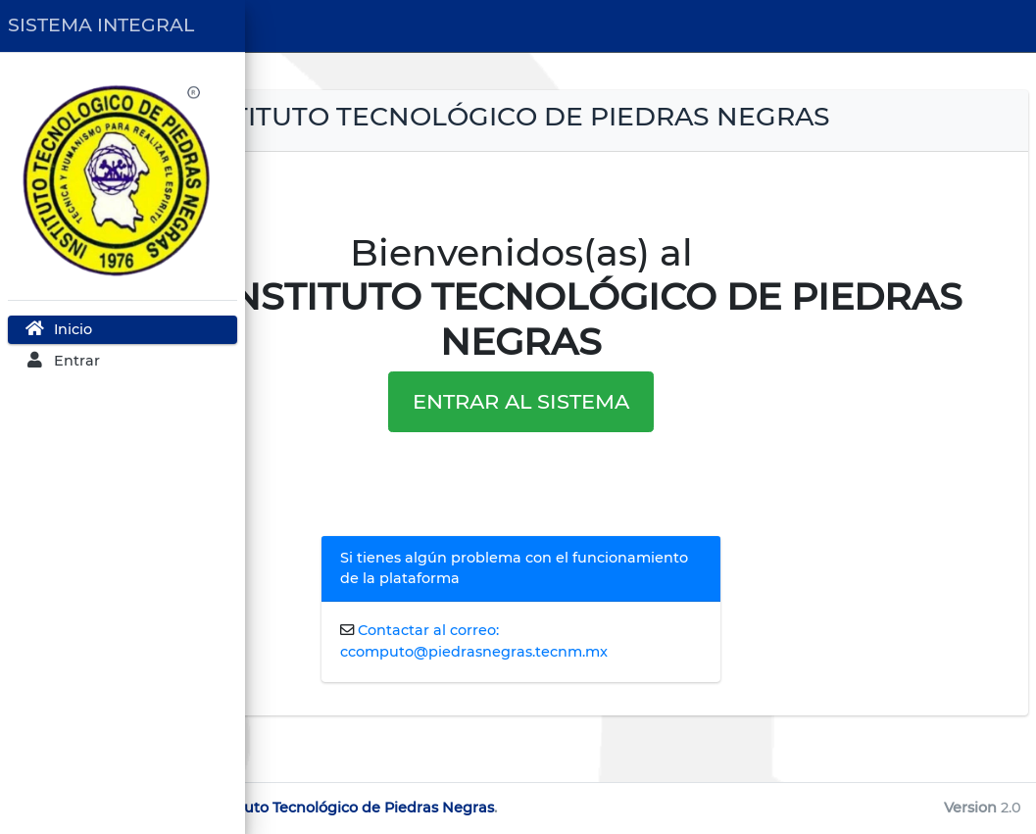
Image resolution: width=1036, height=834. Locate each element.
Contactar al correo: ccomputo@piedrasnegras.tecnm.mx (639, 682)
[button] (274, 26)
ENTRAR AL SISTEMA (640, 432)
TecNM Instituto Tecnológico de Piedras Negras (563, 807)
